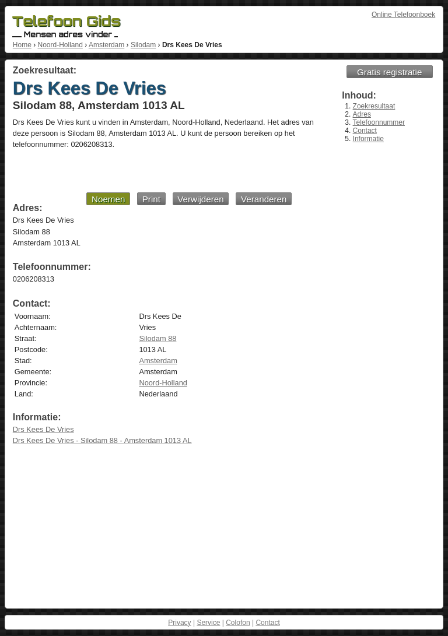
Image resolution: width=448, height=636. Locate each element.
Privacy (179, 623)
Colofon (238, 623)
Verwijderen (200, 199)
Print (151, 199)
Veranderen (264, 199)
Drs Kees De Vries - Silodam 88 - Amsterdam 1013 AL (102, 440)
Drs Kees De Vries (43, 429)
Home (22, 45)
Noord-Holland (59, 45)
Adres (362, 114)
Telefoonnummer (379, 122)
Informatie (368, 139)
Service (208, 623)
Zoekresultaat (374, 106)
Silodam (143, 45)
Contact (365, 131)
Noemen (108, 199)
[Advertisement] (152, 170)
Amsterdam (106, 45)
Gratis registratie (389, 72)
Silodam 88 (157, 338)
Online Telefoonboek (403, 14)
